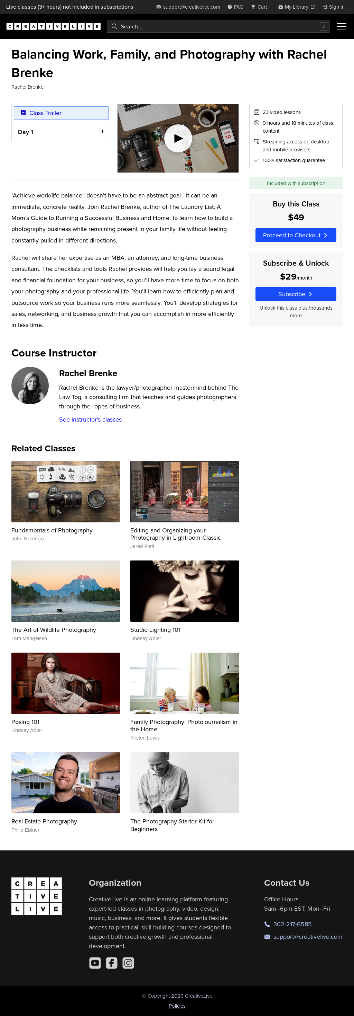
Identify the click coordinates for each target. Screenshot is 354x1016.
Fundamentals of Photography (52, 530)
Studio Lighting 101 (155, 629)
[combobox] (218, 26)
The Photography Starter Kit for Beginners (172, 825)
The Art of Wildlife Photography (53, 629)
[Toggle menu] (341, 26)
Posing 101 (25, 721)
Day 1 (25, 131)
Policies (177, 1005)
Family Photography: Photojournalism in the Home (183, 725)
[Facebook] (111, 963)
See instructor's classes (90, 419)
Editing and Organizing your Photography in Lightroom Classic (175, 534)
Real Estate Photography (44, 821)
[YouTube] (95, 963)
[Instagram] (128, 963)
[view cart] (261, 6)
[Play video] (178, 138)
